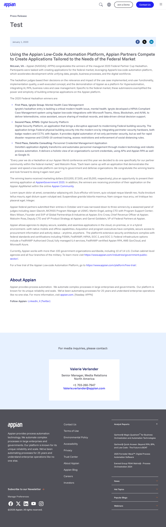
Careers (68, 476)
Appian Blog (70, 469)
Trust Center (71, 456)
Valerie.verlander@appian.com (84, 388)
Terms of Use (71, 430)
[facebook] (138, 42)
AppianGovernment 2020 (50, 182)
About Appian (71, 463)
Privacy (68, 450)
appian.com (66, 294)
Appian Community (63, 186)
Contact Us (70, 424)
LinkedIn (33, 301)
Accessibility (71, 443)
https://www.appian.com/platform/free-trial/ (111, 265)
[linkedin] (151, 42)
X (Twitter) (44, 301)
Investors (69, 482)
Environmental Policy (76, 437)
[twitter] (144, 42)
